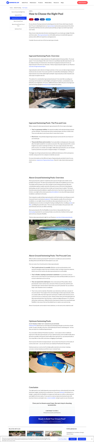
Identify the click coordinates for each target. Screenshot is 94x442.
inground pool (51, 26)
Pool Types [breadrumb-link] (24, 7)
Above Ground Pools (18, 21)
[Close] (91, 439)
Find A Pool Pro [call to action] (82, 2)
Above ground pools (43, 35)
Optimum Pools (18, 29)
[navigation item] (62, 2)
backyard (62, 392)
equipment (47, 199)
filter (30, 204)
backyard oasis (47, 84)
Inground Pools (18, 15)
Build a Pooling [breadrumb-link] (17, 7)
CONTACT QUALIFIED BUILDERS (52, 421)
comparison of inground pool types (45, 160)
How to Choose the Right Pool (18, 11)
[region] (47, 439)
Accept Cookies (82, 438)
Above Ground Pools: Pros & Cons (18, 25)
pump (70, 203)
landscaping (32, 212)
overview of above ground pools (64, 217)
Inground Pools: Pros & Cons (18, 18)
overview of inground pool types (37, 66)
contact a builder (51, 398)
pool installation (54, 192)
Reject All (73, 438)
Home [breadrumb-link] (11, 7)
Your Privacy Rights (63, 438)
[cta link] (52, 407)
